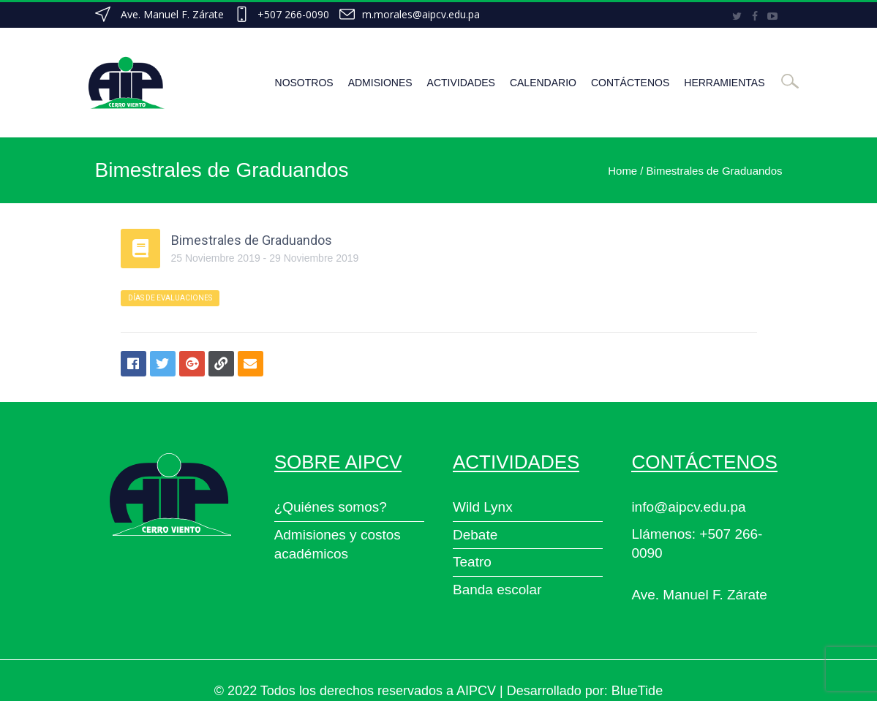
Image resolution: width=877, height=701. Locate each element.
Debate (475, 534)
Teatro (472, 561)
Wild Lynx (483, 507)
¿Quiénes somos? (330, 507)
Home (622, 170)
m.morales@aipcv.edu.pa (421, 14)
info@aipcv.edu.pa (688, 507)
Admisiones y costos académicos (337, 544)
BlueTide (637, 690)
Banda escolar (497, 589)
